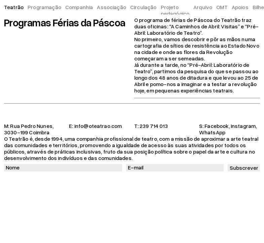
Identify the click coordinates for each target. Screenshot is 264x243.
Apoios (240, 7)
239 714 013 (154, 126)
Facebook (216, 126)
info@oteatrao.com (98, 126)
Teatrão (14, 7)
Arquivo (202, 7)
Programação (44, 7)
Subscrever (244, 167)
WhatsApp (212, 132)
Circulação (143, 7)
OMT (221, 7)
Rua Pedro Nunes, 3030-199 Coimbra (28, 129)
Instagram (243, 126)
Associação (111, 7)
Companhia (79, 7)
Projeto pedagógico (175, 10)
